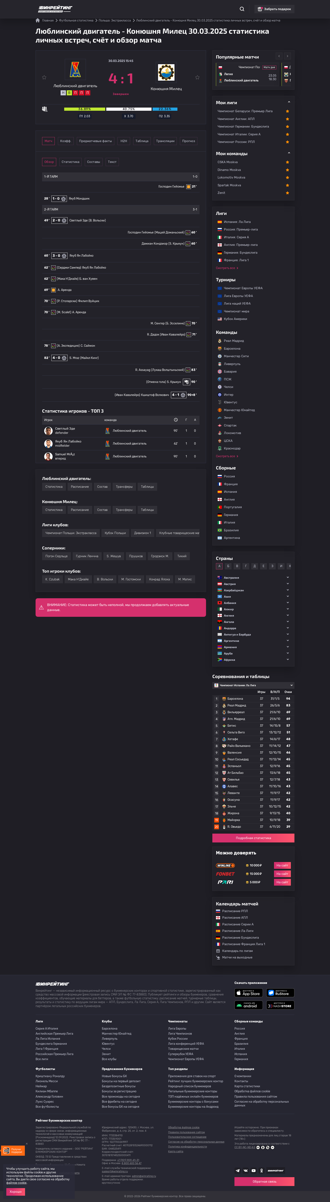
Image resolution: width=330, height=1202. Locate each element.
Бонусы (132, 6)
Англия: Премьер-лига (235, 245)
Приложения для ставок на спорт (192, 1076)
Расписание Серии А (232, 924)
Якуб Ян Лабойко (81, 255)
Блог (178, 6)
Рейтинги (115, 6)
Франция (225, 484)
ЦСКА (225, 441)
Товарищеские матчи (183, 1049)
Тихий (181, 556)
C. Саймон (88, 346)
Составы (113, 162)
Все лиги (42, 1059)
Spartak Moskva (229, 185)
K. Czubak (52, 579)
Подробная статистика (253, 838)
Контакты (241, 1081)
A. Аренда (65, 290)
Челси (225, 387)
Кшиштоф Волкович (155, 395)
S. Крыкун (174, 382)
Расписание (80, 487)
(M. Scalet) (64, 312)
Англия (224, 499)
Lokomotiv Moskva (231, 177)
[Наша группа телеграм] (237, 1170)
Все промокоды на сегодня (121, 1096)
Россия (224, 476)
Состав (102, 487)
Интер (225, 395)
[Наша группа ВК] (245, 1170)
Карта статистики (247, 1086)
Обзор (55, 162)
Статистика (94, 6)
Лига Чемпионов (180, 1033)
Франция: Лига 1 (231, 260)
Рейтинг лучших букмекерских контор (195, 1081)
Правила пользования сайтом (255, 1096)
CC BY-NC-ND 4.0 (254, 1147)
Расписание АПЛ (230, 917)
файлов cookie (16, 1183)
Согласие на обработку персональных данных (261, 1103)
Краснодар (229, 448)
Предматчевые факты (118, 141)
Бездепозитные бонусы (119, 1086)
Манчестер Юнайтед (236, 410)
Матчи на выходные (234, 957)
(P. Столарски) (67, 301)
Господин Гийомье (171, 186)
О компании (242, 1076)
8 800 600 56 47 (131, 1163)
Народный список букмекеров (189, 1086)
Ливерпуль (229, 364)
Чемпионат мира (231, 311)
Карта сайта (175, 1151)
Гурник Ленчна (87, 556)
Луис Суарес (45, 1101)
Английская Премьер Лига (54, 1033)
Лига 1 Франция (47, 1049)
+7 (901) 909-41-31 (128, 1160)
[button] (253, 577)
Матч (55, 141)
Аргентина (227, 538)
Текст (142, 162)
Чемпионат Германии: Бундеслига (243, 126)
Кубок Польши (115, 533)
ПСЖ (225, 379)
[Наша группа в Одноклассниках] (261, 1170)
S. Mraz (74, 358)
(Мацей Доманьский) (169, 232)
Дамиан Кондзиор (155, 243)
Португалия (228, 507)
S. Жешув (114, 556)
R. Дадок (153, 334)
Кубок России (178, 1039)
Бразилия (226, 530)
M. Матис (185, 579)
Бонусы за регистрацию (119, 1091)
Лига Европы (177, 1028)
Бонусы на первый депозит (121, 1081)
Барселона (229, 348)
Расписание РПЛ (230, 911)
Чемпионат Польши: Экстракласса (70, 533)
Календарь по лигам (234, 951)
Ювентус (227, 402)
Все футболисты (47, 1107)
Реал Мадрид (231, 341)
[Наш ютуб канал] (253, 1170)
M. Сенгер (158, 323)
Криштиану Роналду (50, 1076)
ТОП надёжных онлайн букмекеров (193, 1096)
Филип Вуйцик (88, 301)
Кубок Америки (230, 319)
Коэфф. (84, 141)
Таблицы (147, 487)
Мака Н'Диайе (78, 579)
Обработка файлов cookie (252, 1091)
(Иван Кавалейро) (172, 334)
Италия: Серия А (231, 237)
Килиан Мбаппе (47, 1091)
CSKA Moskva (228, 162)
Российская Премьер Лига (54, 1054)
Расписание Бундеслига (235, 937)
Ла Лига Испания (48, 1039)
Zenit (221, 193)
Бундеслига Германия (51, 1044)
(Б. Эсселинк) (175, 323)
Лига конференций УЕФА (186, 1044)
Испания (227, 492)
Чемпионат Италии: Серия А (239, 134)
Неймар (41, 1086)
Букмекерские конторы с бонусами (193, 1101)
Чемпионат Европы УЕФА (238, 288)
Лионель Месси (47, 1081)
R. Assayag (142, 370)
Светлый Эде (78, 220)
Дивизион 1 (142, 533)
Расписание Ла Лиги (232, 931)
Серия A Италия (47, 1028)
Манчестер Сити (233, 356)
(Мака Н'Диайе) (68, 279)
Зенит (225, 418)
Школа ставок (213, 6)
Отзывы (192, 6)
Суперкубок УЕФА (180, 1054)
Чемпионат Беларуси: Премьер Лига (245, 111)
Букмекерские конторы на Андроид (193, 1107)
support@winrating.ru (115, 1171)
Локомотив (229, 433)
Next (287, 56)
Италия (224, 522)
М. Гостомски (131, 579)
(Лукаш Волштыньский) (168, 370)
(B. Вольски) (97, 220)
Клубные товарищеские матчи (181, 533)
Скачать (164, 6)
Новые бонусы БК (114, 1076)
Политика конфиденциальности (187, 1146)
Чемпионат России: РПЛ (236, 142)
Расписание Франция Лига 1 (238, 944)
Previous (279, 56)
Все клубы (109, 1059)
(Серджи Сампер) (69, 267)
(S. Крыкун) (176, 243)
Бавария (227, 371)
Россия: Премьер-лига (236, 229)
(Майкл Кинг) (89, 358)
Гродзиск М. (160, 556)
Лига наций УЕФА (232, 303)
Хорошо (16, 1192)
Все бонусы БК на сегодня (120, 1107)
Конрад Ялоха (159, 579)
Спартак (227, 425)
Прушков (136, 556)
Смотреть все (225, 268)
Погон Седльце (56, 556)
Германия (226, 515)
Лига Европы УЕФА (233, 296)
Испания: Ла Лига (234, 222)
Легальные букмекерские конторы (192, 1091)
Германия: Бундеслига (235, 253)
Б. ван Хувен (88, 279)
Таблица (182, 141)
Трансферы (124, 487)
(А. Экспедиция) (68, 346)
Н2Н (153, 141)
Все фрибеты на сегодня (119, 1101)
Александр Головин (49, 1096)
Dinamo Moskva (229, 170)
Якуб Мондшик (79, 198)
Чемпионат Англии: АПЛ (236, 119)
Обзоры (147, 6)
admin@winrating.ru (144, 1176)
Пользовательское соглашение (187, 1136)
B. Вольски (105, 579)
